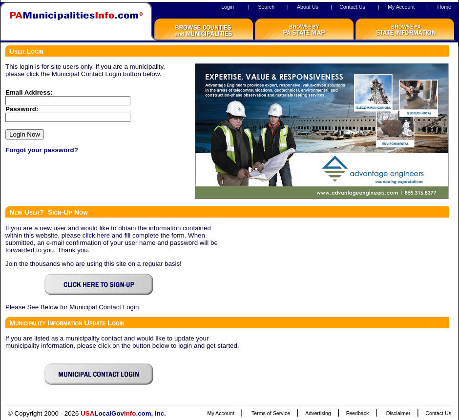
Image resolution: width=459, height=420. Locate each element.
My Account (401, 7)
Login (227, 7)
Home (444, 7)
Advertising (318, 413)
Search (266, 7)
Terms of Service (270, 413)
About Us (307, 7)
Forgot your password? (41, 150)
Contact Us (352, 7)
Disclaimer (398, 413)
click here (96, 235)
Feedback (357, 413)
